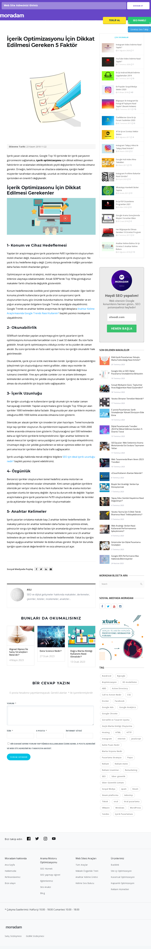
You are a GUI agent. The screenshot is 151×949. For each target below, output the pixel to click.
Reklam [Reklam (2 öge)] (105, 767)
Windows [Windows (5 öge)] (119, 811)
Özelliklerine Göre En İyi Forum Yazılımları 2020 (126, 122)
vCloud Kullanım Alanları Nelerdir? (126, 476)
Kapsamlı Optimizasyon (122, 886)
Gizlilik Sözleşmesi (35, 939)
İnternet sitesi (74, 734)
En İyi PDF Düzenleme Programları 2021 (125, 206)
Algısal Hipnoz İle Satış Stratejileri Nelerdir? (18, 655)
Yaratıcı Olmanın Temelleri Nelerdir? (127, 402)
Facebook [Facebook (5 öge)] (119, 704)
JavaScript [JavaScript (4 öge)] (136, 742)
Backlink (115, 867)
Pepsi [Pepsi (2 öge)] (130, 760)
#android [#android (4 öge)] (106, 679)
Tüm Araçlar (82, 867)
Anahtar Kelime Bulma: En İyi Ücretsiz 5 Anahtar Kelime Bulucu (128, 250)
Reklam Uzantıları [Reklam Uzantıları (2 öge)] (110, 773)
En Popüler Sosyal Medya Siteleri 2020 (126, 91)
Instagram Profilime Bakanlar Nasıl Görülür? (128, 178)
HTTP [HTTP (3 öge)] (129, 735)
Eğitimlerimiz (46, 884)
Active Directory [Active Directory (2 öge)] (120, 691)
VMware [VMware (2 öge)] (106, 811)
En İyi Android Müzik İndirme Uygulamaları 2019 (128, 77)
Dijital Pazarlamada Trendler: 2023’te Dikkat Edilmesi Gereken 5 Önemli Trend (126, 432)
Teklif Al (114, 23)
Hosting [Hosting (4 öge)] (106, 735)
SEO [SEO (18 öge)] (104, 779)
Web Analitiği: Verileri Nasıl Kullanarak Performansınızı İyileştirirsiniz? (123, 532)
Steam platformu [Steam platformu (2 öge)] (110, 798)
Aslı (29, 593)
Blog (42, 896)
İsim (10, 734)
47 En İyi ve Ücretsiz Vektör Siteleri (127, 136)
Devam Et (138, 8)
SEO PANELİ (139, 24)
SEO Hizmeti (24, 25)
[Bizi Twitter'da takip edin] (37, 842)
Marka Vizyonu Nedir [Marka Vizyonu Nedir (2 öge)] (112, 754)
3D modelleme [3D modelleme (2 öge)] (129, 685)
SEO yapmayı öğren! (50, 877)
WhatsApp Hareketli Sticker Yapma (127, 192)
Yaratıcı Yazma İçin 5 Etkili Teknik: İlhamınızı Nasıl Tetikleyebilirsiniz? (126, 516)
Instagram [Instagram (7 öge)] (107, 742)
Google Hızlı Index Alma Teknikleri (126, 164)
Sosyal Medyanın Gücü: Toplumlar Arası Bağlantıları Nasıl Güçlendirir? (127, 389)
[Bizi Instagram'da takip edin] (45, 842)
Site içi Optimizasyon (121, 874)
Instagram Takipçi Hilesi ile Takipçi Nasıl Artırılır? (127, 150)
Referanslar (74, 25)
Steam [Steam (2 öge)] (135, 792)
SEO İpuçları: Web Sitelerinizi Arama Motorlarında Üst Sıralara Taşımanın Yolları (127, 449)
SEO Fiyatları (93, 25)
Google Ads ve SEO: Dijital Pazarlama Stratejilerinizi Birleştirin (127, 376)
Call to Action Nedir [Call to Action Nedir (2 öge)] (111, 698)
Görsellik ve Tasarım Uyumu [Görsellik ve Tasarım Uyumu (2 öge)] (115, 723)
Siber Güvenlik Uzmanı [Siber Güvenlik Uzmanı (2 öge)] (113, 786)
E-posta (41, 734)
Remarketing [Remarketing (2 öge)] (131, 773)
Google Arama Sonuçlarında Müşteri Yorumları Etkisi (128, 220)
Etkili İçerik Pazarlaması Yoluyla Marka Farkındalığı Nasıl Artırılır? (125, 362)
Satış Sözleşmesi (13, 939)
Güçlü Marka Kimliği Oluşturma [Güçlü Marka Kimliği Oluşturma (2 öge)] (117, 729)
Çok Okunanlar (121, 41)
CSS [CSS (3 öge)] (129, 698)
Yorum (11, 707)
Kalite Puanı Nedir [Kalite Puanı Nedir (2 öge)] (111, 748)
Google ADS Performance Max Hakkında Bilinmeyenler (125, 561)
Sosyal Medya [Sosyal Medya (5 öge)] (108, 792)
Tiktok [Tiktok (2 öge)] (105, 804)
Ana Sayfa (10, 867)
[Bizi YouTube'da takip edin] (54, 842)
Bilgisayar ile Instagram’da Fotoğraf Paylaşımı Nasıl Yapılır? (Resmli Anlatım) (127, 107)
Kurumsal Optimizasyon (123, 880)
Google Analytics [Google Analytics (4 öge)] (127, 710)
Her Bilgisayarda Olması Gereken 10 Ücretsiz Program (128, 234)
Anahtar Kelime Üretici (87, 880)
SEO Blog (58, 25)
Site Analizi (45, 890)
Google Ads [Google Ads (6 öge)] (108, 710)
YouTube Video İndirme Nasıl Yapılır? (128, 63)
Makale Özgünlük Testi (87, 874)
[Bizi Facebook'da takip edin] (28, 842)
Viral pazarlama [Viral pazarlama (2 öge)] (131, 804)
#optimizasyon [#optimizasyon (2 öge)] (109, 685)
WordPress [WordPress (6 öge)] (135, 811)
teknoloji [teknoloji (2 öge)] (128, 798)
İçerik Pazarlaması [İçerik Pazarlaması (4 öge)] (124, 817)
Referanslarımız (12, 880)
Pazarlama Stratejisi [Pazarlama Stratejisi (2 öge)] (112, 760)
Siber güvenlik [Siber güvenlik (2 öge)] (118, 779)
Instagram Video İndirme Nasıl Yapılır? (128, 49)
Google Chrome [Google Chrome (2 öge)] (110, 716)
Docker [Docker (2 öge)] (105, 704)
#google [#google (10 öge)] (121, 679)
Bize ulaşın (10, 886)
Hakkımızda (10, 874)
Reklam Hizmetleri (120, 892)
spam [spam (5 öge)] (124, 792)
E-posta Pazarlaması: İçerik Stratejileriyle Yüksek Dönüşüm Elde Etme (127, 416)
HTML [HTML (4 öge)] (118, 735)
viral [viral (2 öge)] (116, 804)
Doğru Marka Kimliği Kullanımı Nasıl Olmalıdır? (81, 657)
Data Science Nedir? (51, 654)
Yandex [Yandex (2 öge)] (105, 817)
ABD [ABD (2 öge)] (104, 691)
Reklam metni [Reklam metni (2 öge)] (121, 767)
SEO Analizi (42, 25)
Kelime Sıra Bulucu (85, 886)
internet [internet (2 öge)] (121, 742)
